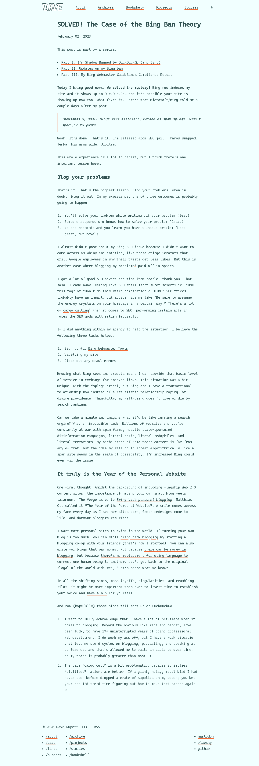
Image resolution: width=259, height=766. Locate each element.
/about (52, 736)
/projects (78, 743)
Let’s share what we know (142, 568)
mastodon (206, 736)
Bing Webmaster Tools (108, 348)
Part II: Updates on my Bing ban (92, 68)
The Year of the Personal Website (118, 506)
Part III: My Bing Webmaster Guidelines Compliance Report (116, 75)
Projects (164, 7)
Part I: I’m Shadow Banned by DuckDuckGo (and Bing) (110, 62)
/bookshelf (79, 755)
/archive (77, 736)
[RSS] (212, 7)
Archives (106, 7)
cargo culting (76, 310)
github (204, 749)
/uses (51, 743)
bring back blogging (139, 537)
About (80, 7)
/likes (52, 749)
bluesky (205, 743)
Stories (191, 7)
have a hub (97, 593)
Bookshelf (135, 7)
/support (54, 755)
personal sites (95, 531)
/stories (77, 749)
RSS (97, 727)
